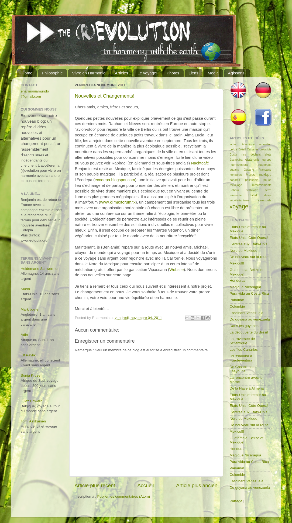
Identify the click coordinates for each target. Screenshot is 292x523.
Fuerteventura (239, 164)
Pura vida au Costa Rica (249, 293)
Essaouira (236, 159)
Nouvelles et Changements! (105, 96)
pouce (267, 179)
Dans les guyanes (244, 326)
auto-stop (265, 144)
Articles (121, 73)
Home (27, 73)
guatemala (264, 164)
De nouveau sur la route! (250, 257)
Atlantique (248, 144)
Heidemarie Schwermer (40, 269)
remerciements (261, 185)
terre (268, 190)
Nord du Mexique (243, 251)
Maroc (250, 175)
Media (213, 73)
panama (235, 179)
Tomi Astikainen (33, 421)
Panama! (237, 300)
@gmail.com (31, 96)
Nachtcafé (200, 163)
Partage (236, 501)
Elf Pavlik (28, 355)
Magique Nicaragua (245, 287)
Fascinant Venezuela (246, 313)
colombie (265, 149)
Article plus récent (95, 485)
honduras (236, 174)
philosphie (252, 179)
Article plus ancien (196, 485)
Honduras (238, 280)
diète (268, 154)
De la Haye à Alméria (247, 388)
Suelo (25, 289)
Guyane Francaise (257, 169)
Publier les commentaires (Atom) (123, 496)
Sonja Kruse (31, 375)
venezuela (264, 200)
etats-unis (252, 159)
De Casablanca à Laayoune (244, 369)
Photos (173, 73)
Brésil (242, 149)
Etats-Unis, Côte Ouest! (249, 238)
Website (176, 269)
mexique (265, 175)
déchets (255, 154)
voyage (239, 206)
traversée (236, 195)
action (234, 144)
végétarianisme (239, 200)
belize (233, 149)
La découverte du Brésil (249, 332)
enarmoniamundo (35, 91)
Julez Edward (32, 401)
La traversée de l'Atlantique (242, 341)
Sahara (234, 190)
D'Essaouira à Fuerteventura (241, 358)
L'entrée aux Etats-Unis (248, 244)
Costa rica (238, 154)
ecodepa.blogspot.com (115, 180)
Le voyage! (147, 73)
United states (260, 195)
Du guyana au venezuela (250, 319)
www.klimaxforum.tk (118, 202)
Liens (193, 73)
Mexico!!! (237, 263)
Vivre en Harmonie (88, 73)
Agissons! (237, 73)
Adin (24, 335)
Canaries (253, 149)
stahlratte (252, 190)
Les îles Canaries (244, 349)
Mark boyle (30, 309)
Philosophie (52, 73)
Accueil (145, 485)
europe (267, 159)
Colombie (237, 306)
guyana (234, 169)
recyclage (236, 185)
